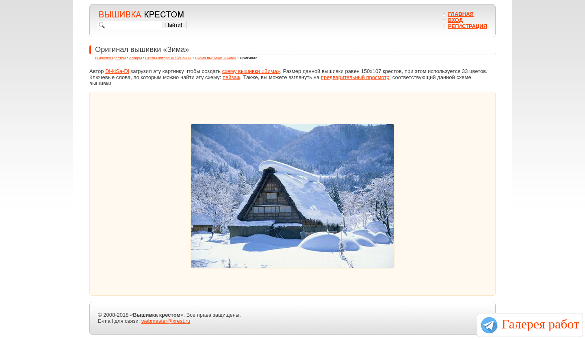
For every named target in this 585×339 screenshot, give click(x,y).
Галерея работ (540, 324)
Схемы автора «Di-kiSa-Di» (168, 58)
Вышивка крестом (110, 58)
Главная (461, 14)
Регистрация (467, 26)
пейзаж (231, 77)
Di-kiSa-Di (117, 71)
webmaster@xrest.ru (165, 321)
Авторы (135, 58)
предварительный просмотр (355, 77)
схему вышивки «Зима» (251, 71)
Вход (455, 20)
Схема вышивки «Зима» (215, 58)
